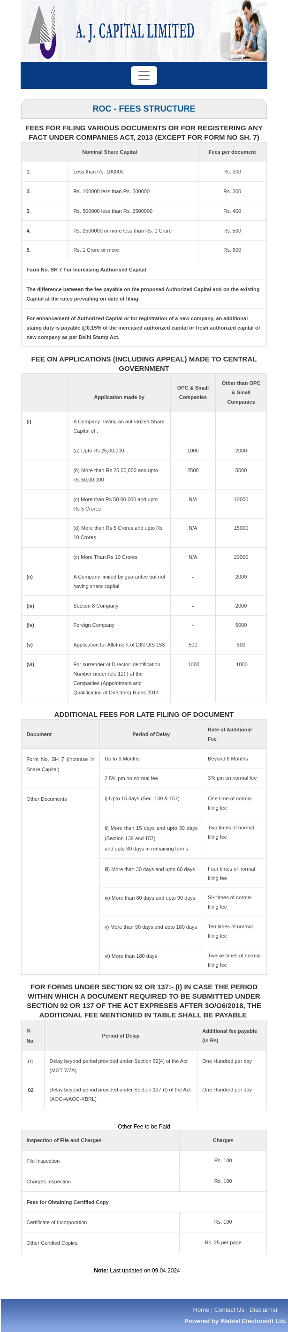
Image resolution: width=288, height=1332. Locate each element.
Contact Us (229, 1309)
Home (201, 1309)
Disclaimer (264, 1309)
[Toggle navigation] (144, 75)
